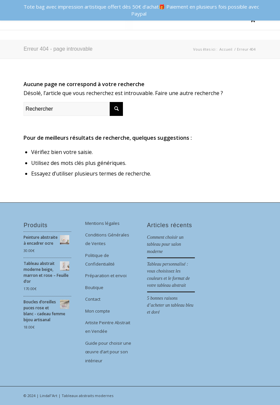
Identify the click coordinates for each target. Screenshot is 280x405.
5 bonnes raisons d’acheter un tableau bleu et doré (170, 305)
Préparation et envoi (106, 275)
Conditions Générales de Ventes (107, 239)
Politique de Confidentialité (100, 259)
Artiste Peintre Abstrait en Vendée (107, 327)
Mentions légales (102, 223)
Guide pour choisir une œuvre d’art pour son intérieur (108, 352)
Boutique (94, 287)
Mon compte (97, 311)
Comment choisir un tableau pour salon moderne (165, 244)
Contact (92, 299)
